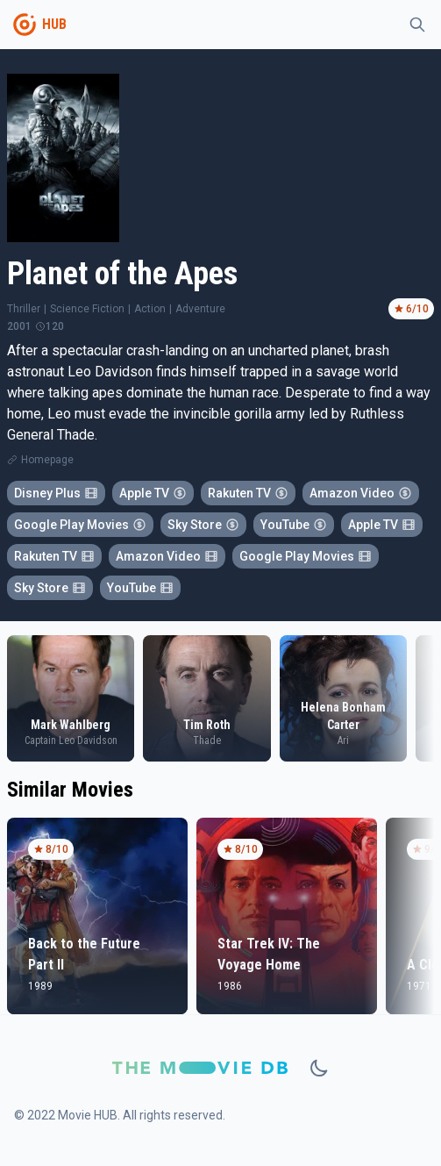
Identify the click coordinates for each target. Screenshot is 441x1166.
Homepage (47, 460)
